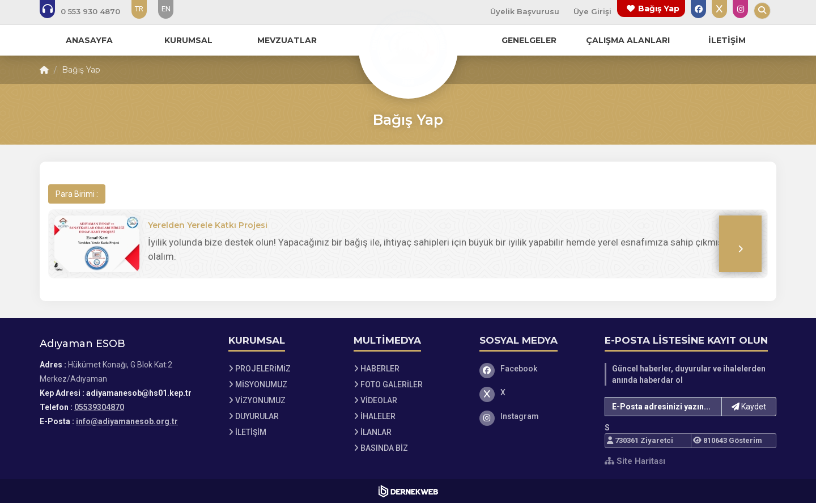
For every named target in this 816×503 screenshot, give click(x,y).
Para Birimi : (77, 193)
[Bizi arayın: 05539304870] (87, 11)
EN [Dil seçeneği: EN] (166, 9)
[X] (533, 392)
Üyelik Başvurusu (524, 11)
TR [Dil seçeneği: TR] (139, 9)
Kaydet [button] (749, 406)
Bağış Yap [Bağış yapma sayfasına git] (658, 8)
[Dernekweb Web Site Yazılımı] (408, 491)
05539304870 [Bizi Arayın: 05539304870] (99, 407)
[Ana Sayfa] (408, 47)
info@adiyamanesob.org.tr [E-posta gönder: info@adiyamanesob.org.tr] (127, 421)
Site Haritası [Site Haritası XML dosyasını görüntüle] (635, 461)
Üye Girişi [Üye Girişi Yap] (592, 11)
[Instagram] (533, 416)
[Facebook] (533, 368)
